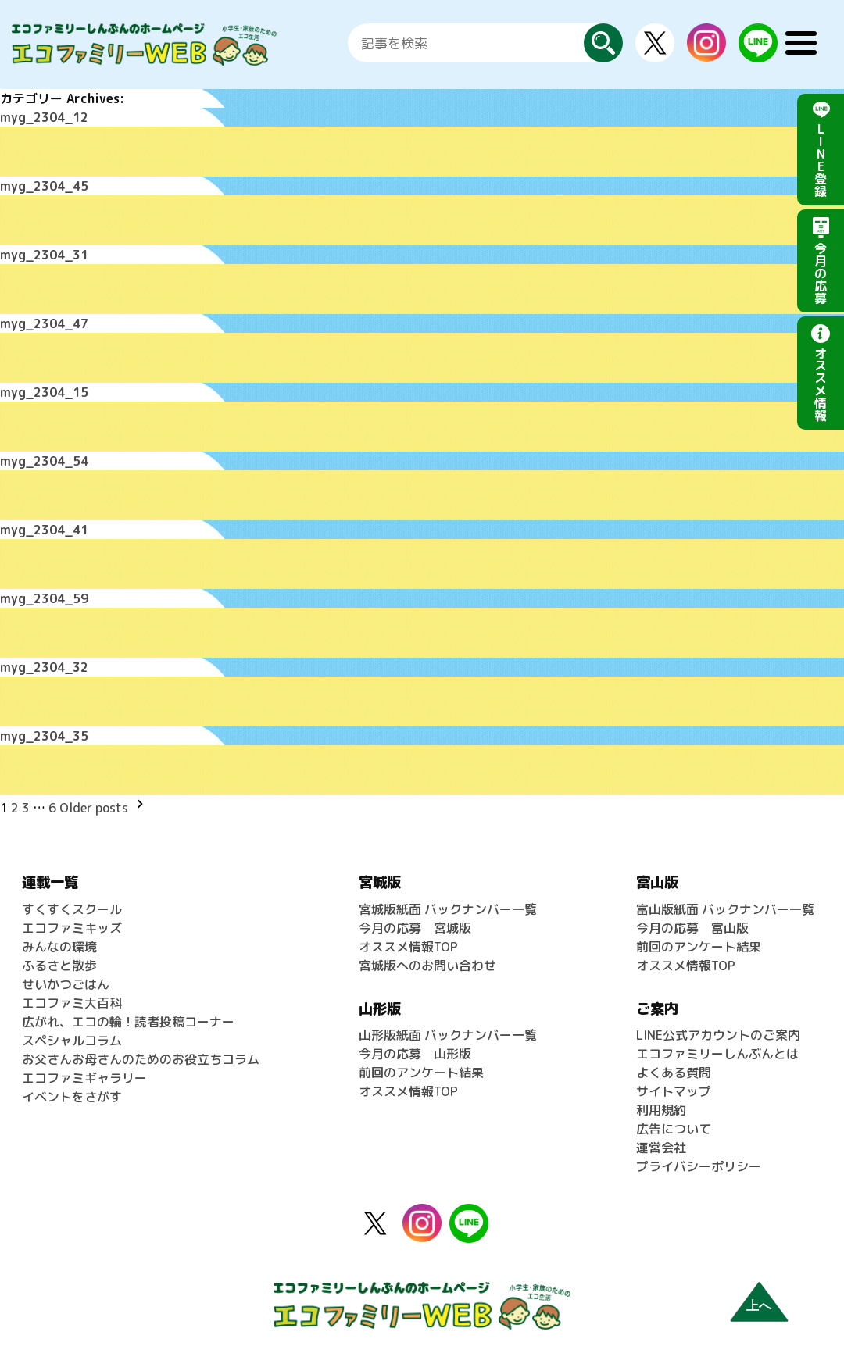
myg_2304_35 (44, 735)
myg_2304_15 (44, 392)
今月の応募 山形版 (415, 1053)
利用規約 (661, 1110)
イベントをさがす (72, 1096)
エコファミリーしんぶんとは (717, 1053)
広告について (673, 1128)
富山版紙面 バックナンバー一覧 (725, 909)
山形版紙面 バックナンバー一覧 (448, 1035)
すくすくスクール (72, 909)
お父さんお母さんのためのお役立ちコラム (140, 1059)
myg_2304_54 (44, 460)
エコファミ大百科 (72, 1003)
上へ (758, 1305)
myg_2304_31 (44, 254)
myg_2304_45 (44, 186)
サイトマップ (673, 1091)
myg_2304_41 (44, 529)
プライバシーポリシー (698, 1166)
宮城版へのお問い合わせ (427, 965)
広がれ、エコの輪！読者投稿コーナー (128, 1021)
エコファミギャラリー (84, 1078)
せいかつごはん (65, 984)
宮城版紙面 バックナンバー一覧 (448, 909)
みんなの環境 (59, 946)
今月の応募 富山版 (692, 928)
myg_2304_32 (44, 667)
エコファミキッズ (72, 928)
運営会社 (661, 1147)
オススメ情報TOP (408, 946)
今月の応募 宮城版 (415, 928)
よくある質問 (673, 1072)
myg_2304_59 (44, 598)
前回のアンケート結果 (421, 1072)
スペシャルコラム (72, 1040)
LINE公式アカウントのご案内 (718, 1035)
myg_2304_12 (44, 117)
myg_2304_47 (44, 323)
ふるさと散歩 (59, 965)
